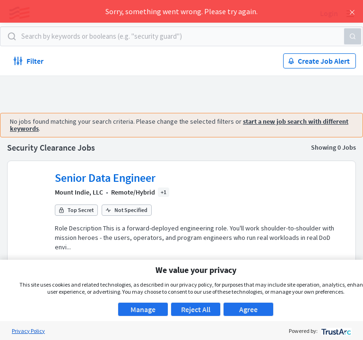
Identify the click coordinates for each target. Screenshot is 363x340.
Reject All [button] (195, 309)
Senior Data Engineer (105, 177)
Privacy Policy (28, 330)
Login (329, 13)
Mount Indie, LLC (79, 192)
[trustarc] (335, 331)
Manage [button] (143, 309)
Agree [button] (248, 309)
